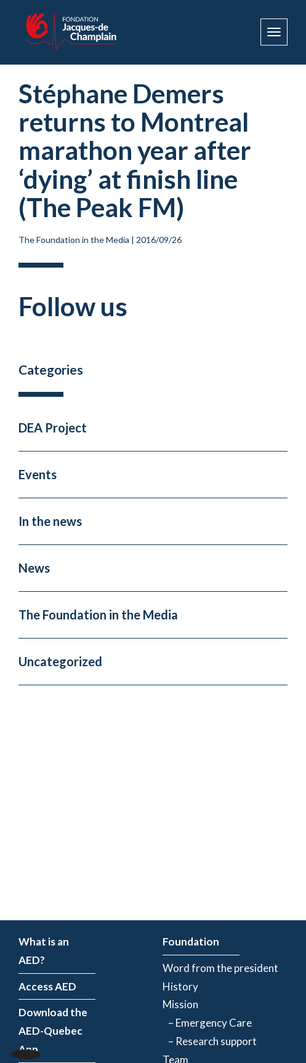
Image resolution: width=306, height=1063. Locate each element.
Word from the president (220, 967)
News (34, 567)
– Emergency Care (207, 1022)
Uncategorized (60, 661)
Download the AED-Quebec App (52, 1031)
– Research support (210, 1041)
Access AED (47, 986)
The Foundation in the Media (73, 239)
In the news (50, 521)
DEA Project (52, 427)
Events (37, 474)
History (180, 986)
